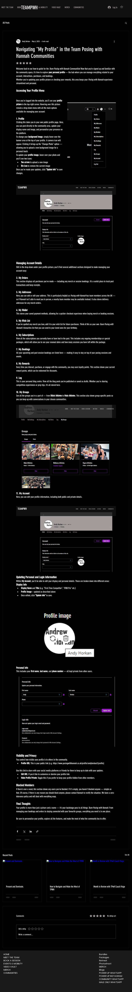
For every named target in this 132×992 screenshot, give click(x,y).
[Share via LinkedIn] (30, 831)
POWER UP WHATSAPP (110, 972)
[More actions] (114, 41)
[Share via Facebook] (17, 831)
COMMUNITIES (11, 972)
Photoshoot (105, 963)
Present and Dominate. (15, 886)
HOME (6, 954)
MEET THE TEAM (11, 957)
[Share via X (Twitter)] (24, 831)
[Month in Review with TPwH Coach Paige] (109, 871)
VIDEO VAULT (10, 966)
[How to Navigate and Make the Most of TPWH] (66, 871)
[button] (123, 6)
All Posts (6, 22)
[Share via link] (37, 831)
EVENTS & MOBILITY (13, 963)
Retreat (103, 960)
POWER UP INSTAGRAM (110, 976)
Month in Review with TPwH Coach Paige (109, 886)
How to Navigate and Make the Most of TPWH (65, 888)
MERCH (7, 969)
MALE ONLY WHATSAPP (110, 982)
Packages (104, 957)
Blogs (102, 969)
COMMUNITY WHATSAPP (111, 979)
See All (127, 855)
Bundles (103, 954)
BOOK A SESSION (12, 960)
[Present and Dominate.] (22, 871)
